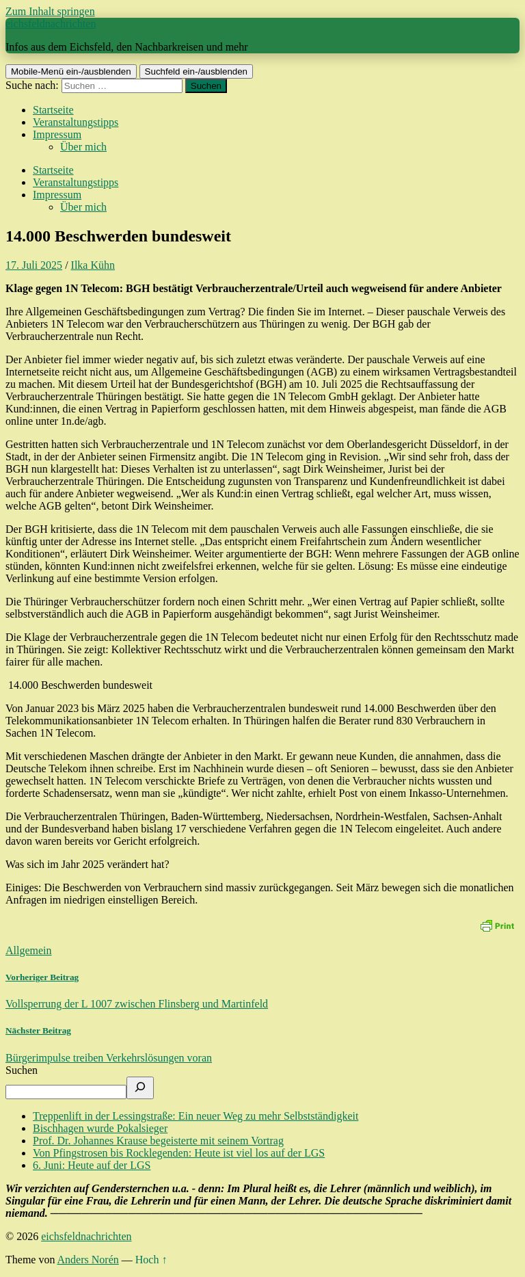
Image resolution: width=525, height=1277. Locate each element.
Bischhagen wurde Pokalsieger (100, 1128)
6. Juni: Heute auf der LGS (91, 1165)
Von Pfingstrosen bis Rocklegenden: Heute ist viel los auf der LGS (179, 1153)
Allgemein (28, 950)
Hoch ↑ (151, 1259)
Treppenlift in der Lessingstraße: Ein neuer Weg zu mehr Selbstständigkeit (195, 1116)
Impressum (57, 134)
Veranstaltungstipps (75, 122)
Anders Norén (88, 1259)
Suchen (21, 1070)
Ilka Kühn (93, 265)
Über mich (83, 147)
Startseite (53, 110)
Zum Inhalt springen (50, 11)
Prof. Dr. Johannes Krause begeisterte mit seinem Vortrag (158, 1140)
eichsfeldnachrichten (50, 23)
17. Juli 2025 (33, 265)
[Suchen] (140, 1088)
